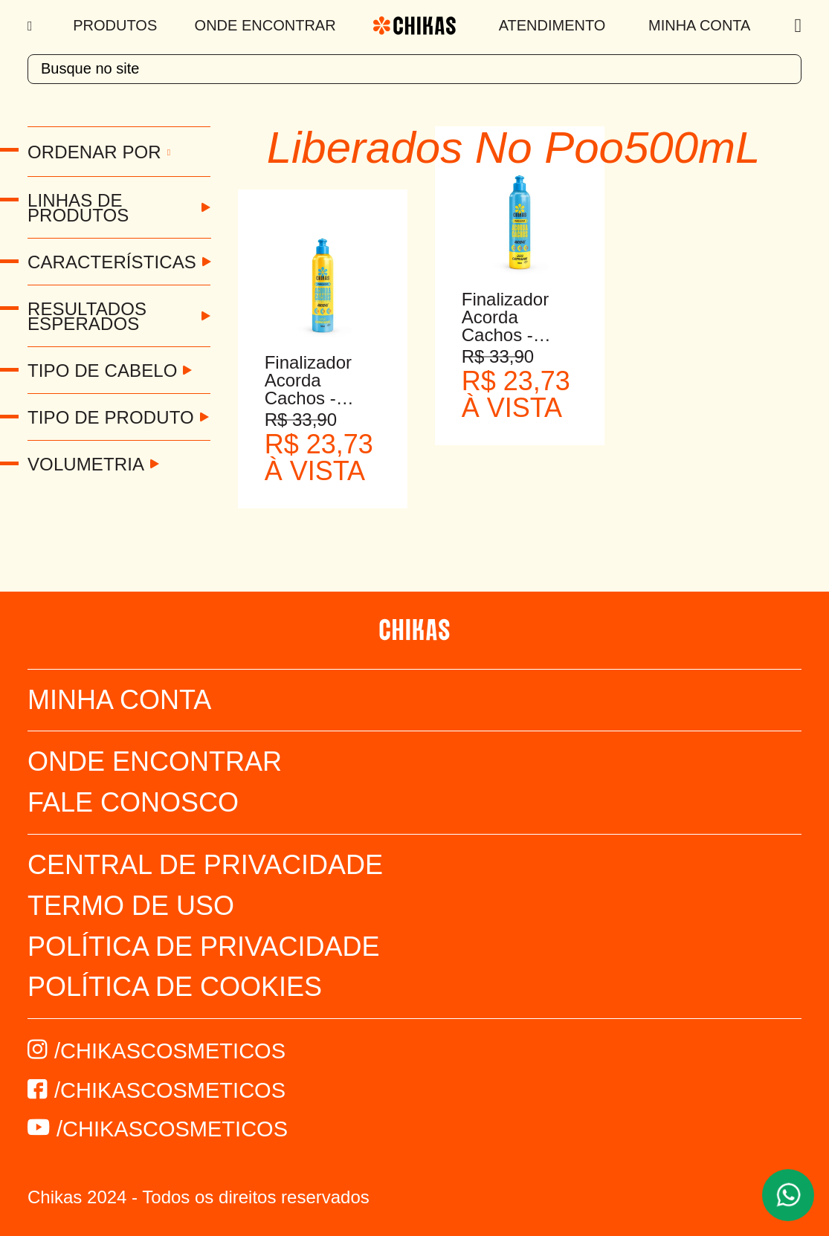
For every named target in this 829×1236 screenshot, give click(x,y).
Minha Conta (699, 25)
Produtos (115, 25)
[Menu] (32, 26)
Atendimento (552, 25)
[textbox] (414, 69)
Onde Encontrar (265, 25)
